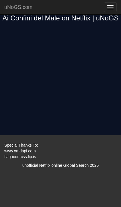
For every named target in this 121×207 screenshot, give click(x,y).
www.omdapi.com (20, 151)
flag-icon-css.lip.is (20, 156)
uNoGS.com (18, 7)
